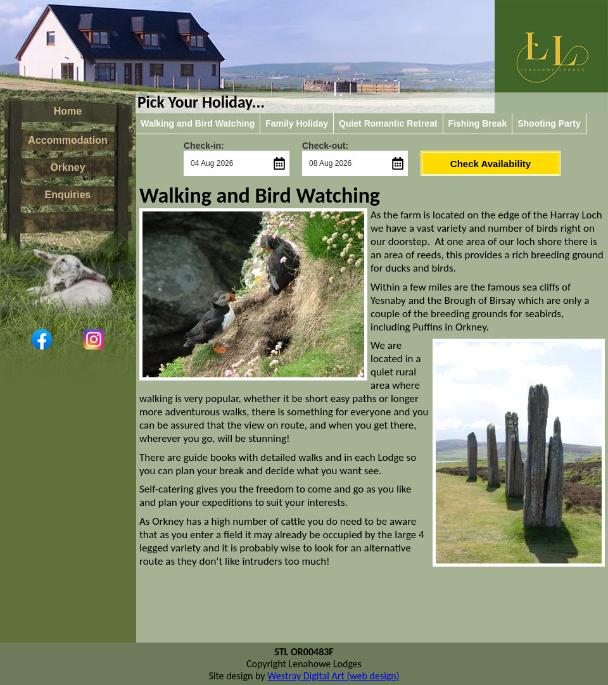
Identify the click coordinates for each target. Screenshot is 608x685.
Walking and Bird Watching (198, 123)
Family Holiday (296, 123)
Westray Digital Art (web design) (333, 676)
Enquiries (68, 194)
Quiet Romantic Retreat (388, 123)
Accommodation (67, 140)
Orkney (67, 167)
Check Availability (490, 163)
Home (68, 111)
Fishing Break (477, 123)
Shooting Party (549, 123)
